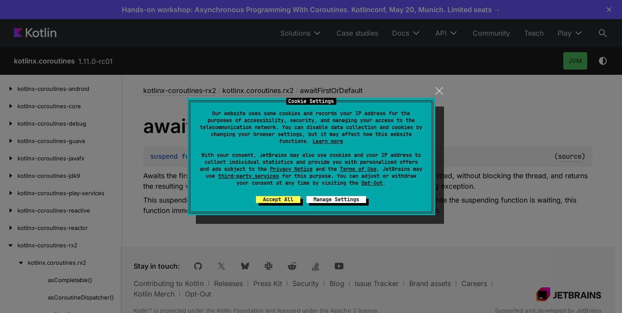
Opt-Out (372, 183)
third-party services (248, 176)
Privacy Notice (291, 169)
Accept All (278, 199)
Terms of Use (358, 169)
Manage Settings (336, 199)
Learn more (328, 141)
